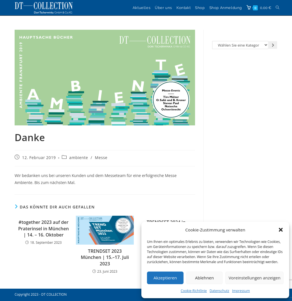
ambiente (78, 157)
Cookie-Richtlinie (194, 290)
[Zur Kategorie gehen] (272, 45)
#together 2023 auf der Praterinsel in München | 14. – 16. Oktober (43, 228)
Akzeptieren (165, 278)
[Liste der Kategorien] (240, 45)
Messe (101, 157)
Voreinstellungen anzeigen (254, 278)
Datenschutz (219, 290)
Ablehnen (204, 278)
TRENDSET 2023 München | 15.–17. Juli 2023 (105, 257)
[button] (281, 230)
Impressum (241, 290)
